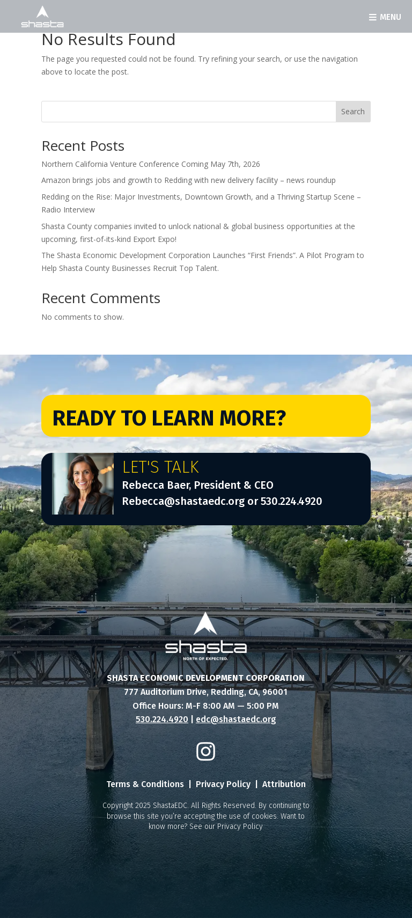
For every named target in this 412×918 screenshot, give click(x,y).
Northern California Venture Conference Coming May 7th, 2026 (150, 164)
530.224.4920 (291, 501)
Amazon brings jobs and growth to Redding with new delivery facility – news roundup (188, 180)
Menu (390, 17)
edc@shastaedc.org (236, 719)
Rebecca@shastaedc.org (183, 501)
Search (353, 111)
